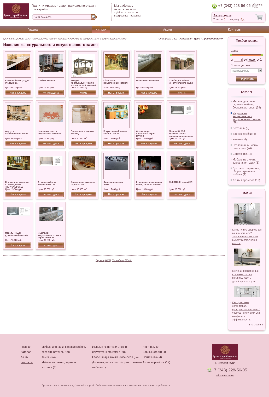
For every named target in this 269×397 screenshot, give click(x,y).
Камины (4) (240, 139)
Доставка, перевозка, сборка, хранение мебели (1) (246, 171)
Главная (33, 29)
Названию (186, 38)
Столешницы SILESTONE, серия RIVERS (145, 133)
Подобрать (247, 79)
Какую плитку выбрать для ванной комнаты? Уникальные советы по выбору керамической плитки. (247, 236)
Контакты (234, 29)
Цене (198, 38)
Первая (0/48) (103, 260)
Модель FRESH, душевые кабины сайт (16, 234)
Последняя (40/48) (122, 260)
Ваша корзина (222, 15)
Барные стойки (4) (244, 133)
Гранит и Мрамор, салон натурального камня (29, 38)
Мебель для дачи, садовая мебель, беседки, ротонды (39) (247, 104)
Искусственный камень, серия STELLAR (115, 132)
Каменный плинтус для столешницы (17, 81)
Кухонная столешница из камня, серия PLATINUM (149, 183)
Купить (83, 92)
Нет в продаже (18, 92)
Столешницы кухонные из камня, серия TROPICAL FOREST (17, 184)
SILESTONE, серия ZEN (180, 182)
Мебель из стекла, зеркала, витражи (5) (246, 161)
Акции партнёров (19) (246, 180)
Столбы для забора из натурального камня (181, 81)
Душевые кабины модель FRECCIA (47, 183)
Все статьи (256, 324)
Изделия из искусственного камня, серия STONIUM (49, 235)
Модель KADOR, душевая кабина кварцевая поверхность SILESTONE (181, 135)
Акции (167, 29)
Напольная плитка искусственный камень (50, 132)
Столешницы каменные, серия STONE (83, 183)
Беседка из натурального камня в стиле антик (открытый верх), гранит (83, 84)
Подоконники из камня (147, 80)
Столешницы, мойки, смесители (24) (246, 147)
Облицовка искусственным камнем (115, 81)
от (232, 59)
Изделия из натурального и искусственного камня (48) (247, 118)
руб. (259, 59)
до (245, 59)
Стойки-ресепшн (46, 80)
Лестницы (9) (241, 128)
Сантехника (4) (242, 153)
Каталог (101, 29)
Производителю (213, 38)
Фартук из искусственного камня (16, 132)
